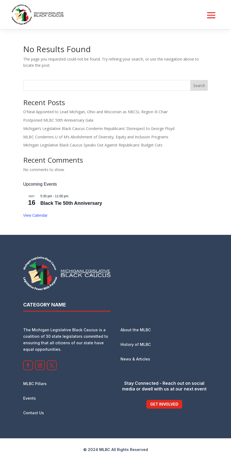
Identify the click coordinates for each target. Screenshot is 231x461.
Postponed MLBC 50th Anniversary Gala (58, 120)
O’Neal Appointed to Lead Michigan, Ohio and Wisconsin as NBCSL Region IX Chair (95, 111)
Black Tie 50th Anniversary (71, 203)
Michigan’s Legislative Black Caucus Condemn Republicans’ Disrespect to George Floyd (98, 128)
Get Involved (164, 404)
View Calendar (35, 215)
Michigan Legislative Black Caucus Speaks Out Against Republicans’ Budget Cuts (93, 145)
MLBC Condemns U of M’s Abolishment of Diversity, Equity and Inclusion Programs (95, 136)
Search (199, 85)
